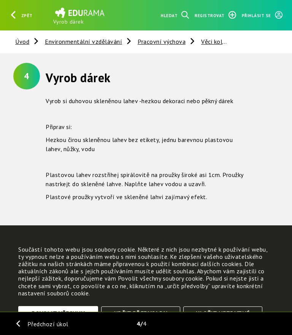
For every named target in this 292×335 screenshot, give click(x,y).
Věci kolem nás (221, 41)
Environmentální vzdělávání (83, 41)
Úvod (22, 41)
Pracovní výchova (162, 41)
